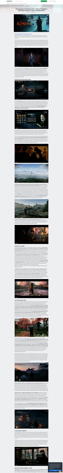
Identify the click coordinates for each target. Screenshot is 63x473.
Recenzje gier (11, 5)
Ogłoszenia (8, 3)
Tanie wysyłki (25, 3)
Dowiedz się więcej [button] (51, 468)
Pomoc (15, 3)
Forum (19, 3)
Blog (21, 3)
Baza (12, 3)
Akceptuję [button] (55, 470)
